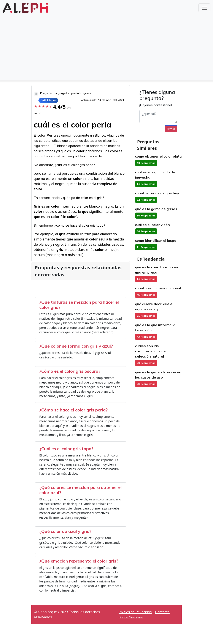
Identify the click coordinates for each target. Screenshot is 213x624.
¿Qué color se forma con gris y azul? (76, 346)
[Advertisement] (106, 46)
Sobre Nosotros (131, 617)
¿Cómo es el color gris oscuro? (69, 371)
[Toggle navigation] (204, 7)
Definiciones (48, 100)
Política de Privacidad (135, 612)
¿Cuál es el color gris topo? (66, 448)
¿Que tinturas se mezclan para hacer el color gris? (79, 304)
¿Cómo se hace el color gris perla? (73, 410)
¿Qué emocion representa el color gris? (78, 561)
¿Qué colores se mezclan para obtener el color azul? (80, 490)
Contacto (162, 612)
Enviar (171, 129)
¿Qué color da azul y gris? (65, 531)
